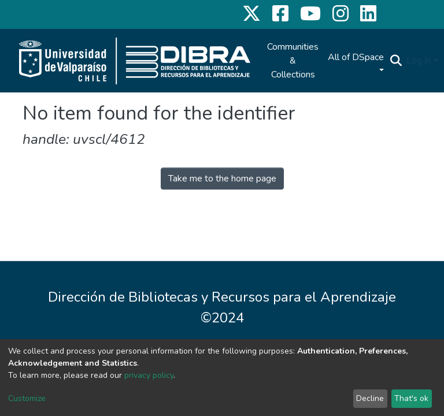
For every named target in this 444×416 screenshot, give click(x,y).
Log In (418, 60)
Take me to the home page (222, 178)
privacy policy (148, 375)
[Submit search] (395, 61)
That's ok (411, 398)
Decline (370, 398)
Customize (27, 398)
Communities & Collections (293, 60)
